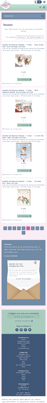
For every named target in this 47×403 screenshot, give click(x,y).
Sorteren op (21, 37)
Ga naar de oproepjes (23, 279)
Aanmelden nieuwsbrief (22, 320)
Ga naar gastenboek (10, 255)
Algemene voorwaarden (23, 343)
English (23, 344)
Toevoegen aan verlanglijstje (13, 83)
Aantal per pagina (36, 37)
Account (23, 339)
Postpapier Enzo (23, 354)
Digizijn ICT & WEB (34, 401)
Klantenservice (23, 337)
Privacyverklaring (23, 348)
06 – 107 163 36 (23, 389)
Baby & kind (23, 359)
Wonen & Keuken (23, 357)
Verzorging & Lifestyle (23, 356)
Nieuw (23, 366)
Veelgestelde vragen (23, 341)
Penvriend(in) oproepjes (23, 372)
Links (23, 379)
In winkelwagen (23, 79)
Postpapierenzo (23, 371)
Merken (23, 363)
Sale (23, 361)
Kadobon (23, 378)
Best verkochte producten (23, 365)
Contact (23, 346)
